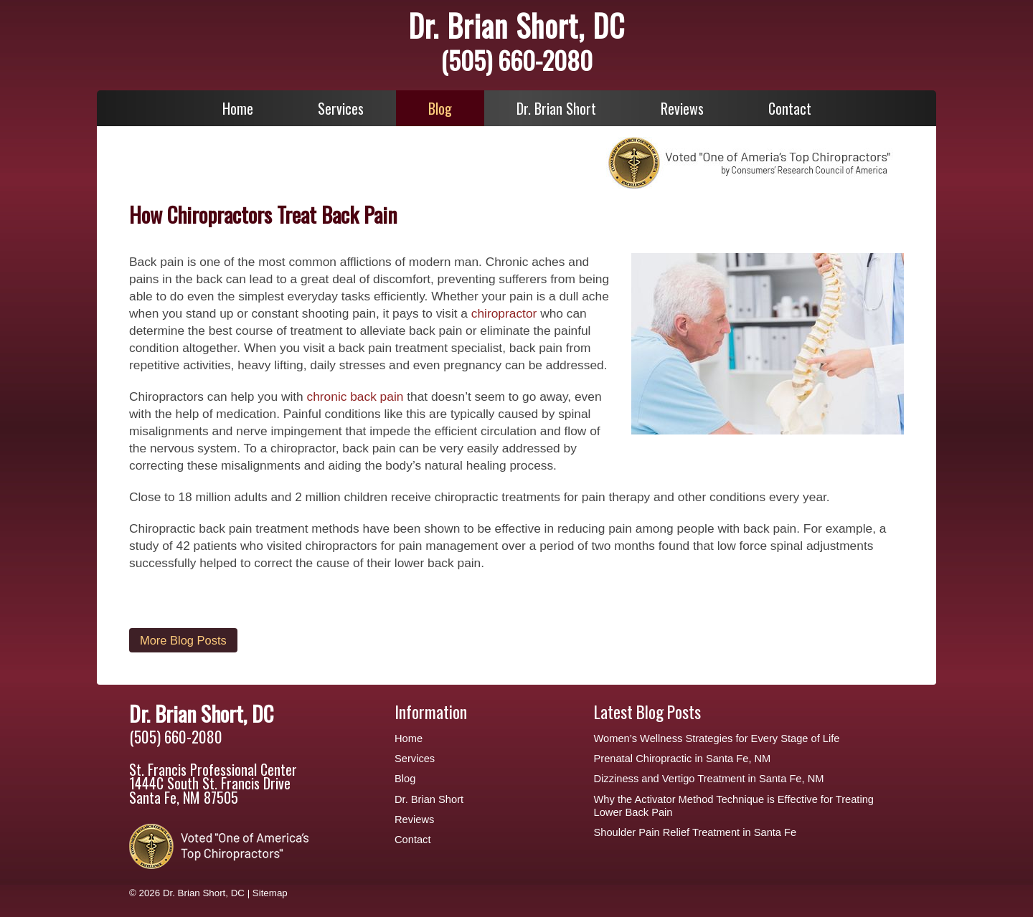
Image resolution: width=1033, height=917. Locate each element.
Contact (789, 108)
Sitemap (270, 893)
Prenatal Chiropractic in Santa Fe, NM (682, 758)
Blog (440, 108)
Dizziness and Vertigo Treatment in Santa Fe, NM (709, 778)
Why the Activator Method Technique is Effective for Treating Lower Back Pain (734, 806)
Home (237, 108)
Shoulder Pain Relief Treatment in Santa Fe (695, 832)
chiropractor (504, 313)
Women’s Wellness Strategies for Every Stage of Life (717, 738)
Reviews (682, 108)
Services (341, 108)
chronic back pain (355, 396)
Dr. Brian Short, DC (516, 25)
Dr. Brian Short (556, 108)
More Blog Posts (183, 640)
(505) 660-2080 (516, 60)
